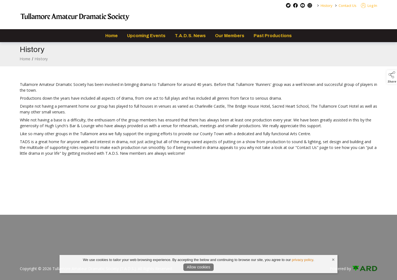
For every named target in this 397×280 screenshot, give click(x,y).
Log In (369, 5)
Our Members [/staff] (229, 35)
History (326, 5)
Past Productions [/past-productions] (273, 35)
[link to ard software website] (364, 268)
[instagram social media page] (309, 5)
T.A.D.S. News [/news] (190, 35)
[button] (392, 77)
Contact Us (347, 5)
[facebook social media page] (295, 5)
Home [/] (111, 35)
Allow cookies (198, 267)
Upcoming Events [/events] (146, 35)
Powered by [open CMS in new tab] (340, 268)
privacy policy (302, 260)
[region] (198, 116)
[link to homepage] (75, 18)
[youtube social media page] (302, 5)
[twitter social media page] (288, 5)
